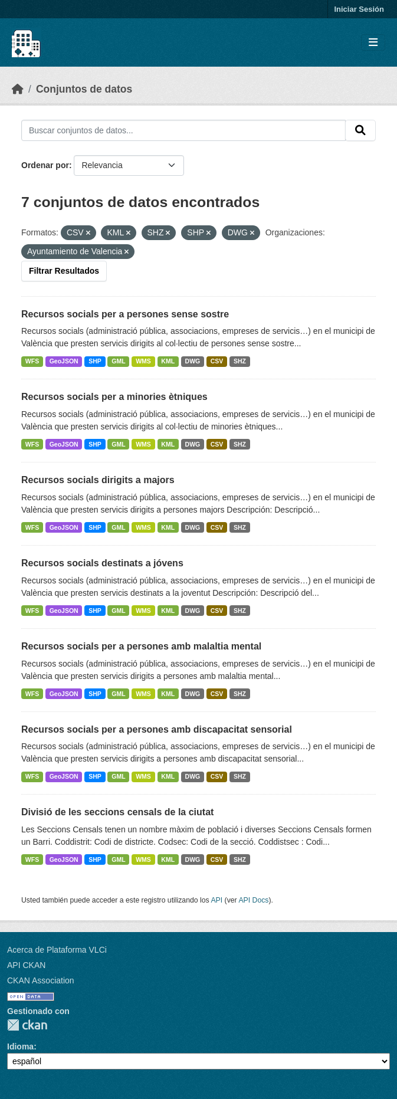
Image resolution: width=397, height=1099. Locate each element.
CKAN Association (40, 980)
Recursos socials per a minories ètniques (114, 397)
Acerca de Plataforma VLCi (57, 949)
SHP (94, 361)
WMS (143, 361)
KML (168, 361)
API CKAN (26, 965)
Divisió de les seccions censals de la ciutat (117, 812)
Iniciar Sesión (359, 9)
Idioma (20, 1046)
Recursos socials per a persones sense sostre (125, 314)
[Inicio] (18, 89)
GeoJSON (64, 361)
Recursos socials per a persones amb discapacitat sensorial (156, 729)
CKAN (27, 1025)
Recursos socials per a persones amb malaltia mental (141, 646)
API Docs (253, 900)
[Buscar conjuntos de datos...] (183, 130)
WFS (32, 361)
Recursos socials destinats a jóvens (102, 563)
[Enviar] (360, 130)
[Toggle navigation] (373, 42)
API (216, 900)
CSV (217, 361)
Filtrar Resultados (64, 270)
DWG (193, 361)
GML (118, 361)
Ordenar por (45, 165)
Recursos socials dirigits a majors (98, 480)
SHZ (240, 361)
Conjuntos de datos (84, 89)
